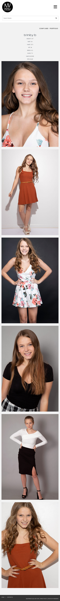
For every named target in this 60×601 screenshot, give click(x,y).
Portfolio (54, 29)
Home (2, 597)
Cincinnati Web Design (53, 598)
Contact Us (10, 597)
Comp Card (43, 29)
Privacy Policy (43, 598)
